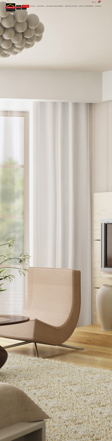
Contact (98, 6)
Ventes (32, 6)
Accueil (25, 6)
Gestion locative (71, 6)
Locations (40, 6)
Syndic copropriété (86, 6)
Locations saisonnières (54, 6)
